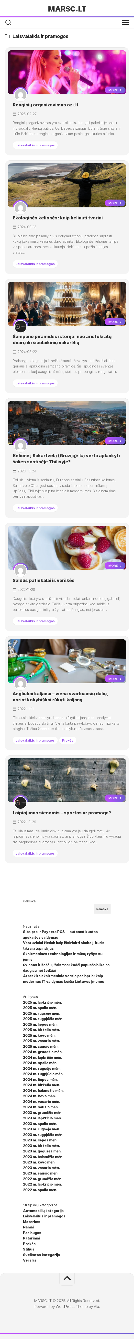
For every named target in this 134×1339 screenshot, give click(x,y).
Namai (28, 1227)
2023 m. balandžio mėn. (43, 1157)
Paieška (29, 901)
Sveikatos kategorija (41, 1255)
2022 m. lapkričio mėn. (42, 1184)
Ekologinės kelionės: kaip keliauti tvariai (58, 217)
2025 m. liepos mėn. (40, 1024)
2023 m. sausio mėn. (41, 1173)
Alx (96, 1306)
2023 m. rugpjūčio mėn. (43, 1135)
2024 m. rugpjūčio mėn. (43, 1074)
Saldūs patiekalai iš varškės (44, 580)
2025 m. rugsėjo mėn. (41, 1013)
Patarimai (31, 1238)
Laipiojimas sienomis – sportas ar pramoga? (62, 812)
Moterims (31, 1222)
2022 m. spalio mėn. (40, 1190)
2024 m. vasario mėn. (41, 1101)
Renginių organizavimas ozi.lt (45, 104)
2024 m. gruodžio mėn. (43, 1052)
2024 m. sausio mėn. (41, 1107)
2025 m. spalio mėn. (40, 1008)
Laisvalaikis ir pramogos (35, 145)
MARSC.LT (67, 8)
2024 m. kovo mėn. (39, 1096)
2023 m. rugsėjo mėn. (41, 1129)
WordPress (65, 1306)
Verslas (30, 1260)
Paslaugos (32, 1233)
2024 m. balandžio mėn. (43, 1090)
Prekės (67, 740)
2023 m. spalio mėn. (40, 1124)
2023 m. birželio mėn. (41, 1146)
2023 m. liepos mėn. (40, 1140)
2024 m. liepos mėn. (40, 1079)
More (115, 90)
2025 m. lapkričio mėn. (42, 1002)
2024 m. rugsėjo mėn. (42, 1068)
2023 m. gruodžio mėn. (43, 1113)
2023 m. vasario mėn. (41, 1168)
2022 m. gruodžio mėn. (43, 1179)
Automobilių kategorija (43, 1211)
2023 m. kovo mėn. (39, 1162)
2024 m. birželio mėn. (41, 1085)
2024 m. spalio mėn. (40, 1063)
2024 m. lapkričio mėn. (42, 1057)
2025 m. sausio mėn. (41, 1046)
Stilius (28, 1249)
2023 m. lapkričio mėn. (42, 1118)
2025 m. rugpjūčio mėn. (43, 1019)
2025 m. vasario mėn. (41, 1041)
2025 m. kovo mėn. (39, 1035)
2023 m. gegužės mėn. (42, 1151)
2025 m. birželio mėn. (41, 1030)
